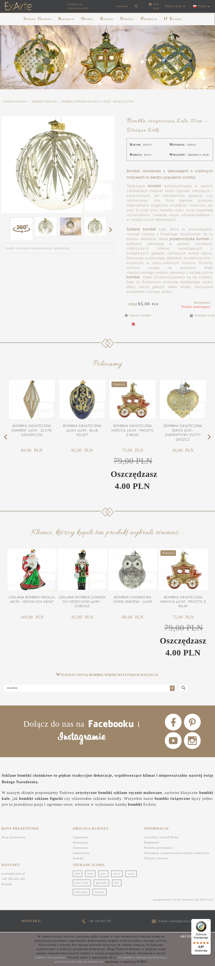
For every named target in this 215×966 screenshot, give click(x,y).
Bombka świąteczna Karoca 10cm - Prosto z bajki (132, 430)
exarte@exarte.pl (13, 873)
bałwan (99, 892)
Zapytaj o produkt (138, 315)
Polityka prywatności (158, 847)
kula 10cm (82, 882)
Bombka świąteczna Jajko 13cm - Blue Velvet (82, 430)
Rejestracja (80, 842)
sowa (131, 873)
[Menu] (208, 921)
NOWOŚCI (127, 18)
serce (117, 873)
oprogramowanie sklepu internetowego (175, 899)
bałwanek (81, 892)
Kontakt (78, 858)
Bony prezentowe (13, 837)
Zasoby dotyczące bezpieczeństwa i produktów (37, 248)
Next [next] (111, 229)
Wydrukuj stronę (202, 315)
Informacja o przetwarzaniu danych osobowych (176, 853)
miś (116, 882)
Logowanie (80, 837)
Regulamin (151, 842)
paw (103, 873)
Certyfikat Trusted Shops (161, 837)
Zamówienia (81, 853)
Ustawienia (80, 847)
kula (90, 873)
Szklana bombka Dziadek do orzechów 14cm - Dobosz (82, 601)
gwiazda (101, 882)
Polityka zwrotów (156, 858)
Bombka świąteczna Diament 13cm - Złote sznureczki (32, 430)
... (190, 19)
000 (77, 873)
